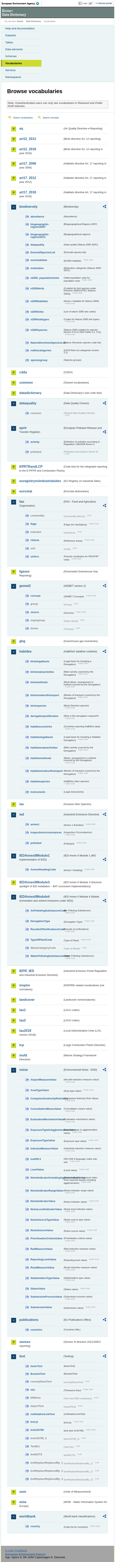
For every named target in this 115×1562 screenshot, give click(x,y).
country (35, 1526)
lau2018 (25, 1030)
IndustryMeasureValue (44, 1148)
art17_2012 (27, 178)
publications (28, 1319)
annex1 (34, 824)
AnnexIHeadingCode (43, 869)
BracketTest (37, 1373)
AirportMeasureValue (43, 1079)
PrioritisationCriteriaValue (46, 1238)
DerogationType (40, 921)
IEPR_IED (26, 971)
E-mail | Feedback (16, 1550)
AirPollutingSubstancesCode (46, 910)
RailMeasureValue (41, 1248)
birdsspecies (38, 705)
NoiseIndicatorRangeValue (46, 1190)
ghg (22, 641)
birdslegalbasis (39, 661)
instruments (37, 791)
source (34, 612)
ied (21, 814)
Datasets (10, 35)
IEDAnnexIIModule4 (34, 896)
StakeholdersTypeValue (45, 1278)
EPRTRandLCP (31, 466)
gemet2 (25, 586)
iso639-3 (35, 1159)
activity (34, 441)
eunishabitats (38, 260)
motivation (37, 268)
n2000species (38, 329)
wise (22, 1502)
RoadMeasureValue (42, 1267)
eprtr (23, 428)
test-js (34, 1421)
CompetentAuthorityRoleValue (46, 1098)
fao (21, 501)
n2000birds (37, 288)
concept (35, 595)
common (26, 382)
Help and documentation (20, 28)
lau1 (22, 1010)
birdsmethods (39, 682)
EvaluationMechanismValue (46, 1119)
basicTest (36, 1366)
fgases (24, 571)
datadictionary (30, 393)
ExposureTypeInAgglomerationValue (46, 1129)
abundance (37, 216)
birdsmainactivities (42, 671)
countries (36, 1329)
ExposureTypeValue (42, 1140)
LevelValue (37, 1169)
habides (25, 651)
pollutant (35, 842)
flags (33, 523)
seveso (24, 1342)
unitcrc (34, 556)
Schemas (11, 56)
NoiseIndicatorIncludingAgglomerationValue (46, 1177)
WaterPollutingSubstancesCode (46, 955)
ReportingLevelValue (43, 1259)
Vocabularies (13, 63)
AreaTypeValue (39, 1090)
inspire (24, 985)
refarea (34, 540)
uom (22, 1491)
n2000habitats (39, 301)
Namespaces (13, 77)
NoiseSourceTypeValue (44, 1219)
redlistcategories (40, 350)
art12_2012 (27, 139)
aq (21, 128)
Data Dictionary (33, 21)
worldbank (27, 1516)
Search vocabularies (23, 117)
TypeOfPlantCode (41, 939)
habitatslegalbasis (41, 737)
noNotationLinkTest (42, 1414)
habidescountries (41, 726)
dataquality (37, 244)
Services (10, 70)
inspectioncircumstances (46, 832)
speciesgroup (38, 360)
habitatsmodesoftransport (46, 770)
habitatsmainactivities (44, 747)
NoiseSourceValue (41, 1230)
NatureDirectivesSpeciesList (46, 342)
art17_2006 (27, 163)
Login (84, 3)
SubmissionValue (41, 1307)
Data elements (14, 49)
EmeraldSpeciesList (42, 252)
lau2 (22, 1020)
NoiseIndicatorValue (42, 1201)
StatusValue (37, 1288)
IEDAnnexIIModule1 (34, 855)
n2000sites (37, 311)
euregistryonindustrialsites (40, 481)
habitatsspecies (40, 781)
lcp (21, 1045)
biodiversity (28, 206)
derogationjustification (44, 716)
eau (32, 1389)
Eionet (20, 21)
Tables (9, 42)
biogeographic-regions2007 (39, 225)
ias (21, 804)
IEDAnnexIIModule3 (34, 882)
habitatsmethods (40, 758)
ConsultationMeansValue (45, 1108)
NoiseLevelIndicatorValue (46, 1209)
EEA (21, 3)
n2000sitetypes (39, 319)
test (22, 1356)
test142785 (37, 1429)
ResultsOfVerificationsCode (46, 929)
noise (23, 1069)
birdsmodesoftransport (44, 695)
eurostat (25, 491)
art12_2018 (27, 149)
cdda (23, 372)
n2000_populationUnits (44, 277)
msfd (23, 1055)
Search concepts (51, 117)
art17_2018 (27, 192)
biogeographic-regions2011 (39, 236)
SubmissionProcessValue (46, 1296)
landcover (27, 999)
